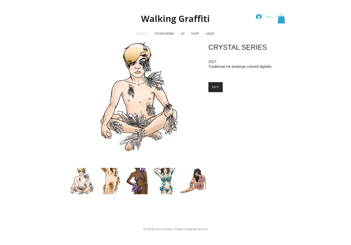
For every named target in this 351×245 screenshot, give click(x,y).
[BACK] (215, 87)
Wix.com (203, 229)
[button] (281, 18)
